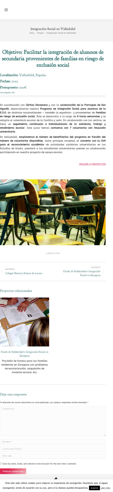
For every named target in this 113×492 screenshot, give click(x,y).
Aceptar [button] (94, 488)
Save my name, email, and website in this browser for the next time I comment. (40, 464)
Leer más (105, 488)
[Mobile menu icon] (6, 10)
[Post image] (24, 321)
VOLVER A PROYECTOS (92, 164)
